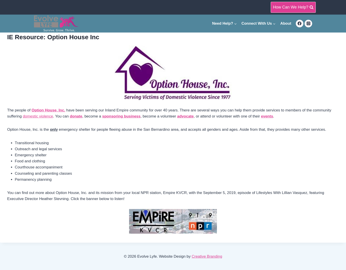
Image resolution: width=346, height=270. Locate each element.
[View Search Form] (293, 7)
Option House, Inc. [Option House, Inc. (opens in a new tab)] (48, 110)
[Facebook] (299, 23)
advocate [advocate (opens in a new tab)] (185, 116)
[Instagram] (308, 23)
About (285, 23)
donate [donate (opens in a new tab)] (76, 116)
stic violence (42, 116)
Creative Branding (207, 256)
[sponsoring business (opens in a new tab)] (121, 116)
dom (26, 116)
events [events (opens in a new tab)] (267, 116)
